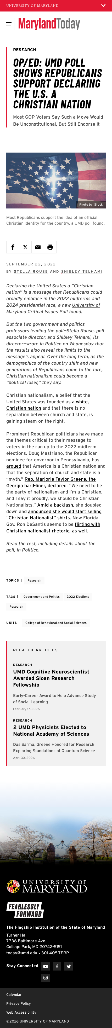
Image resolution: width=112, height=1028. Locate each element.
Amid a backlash (55, 505)
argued (13, 466)
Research (34, 580)
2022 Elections (78, 597)
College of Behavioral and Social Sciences (56, 623)
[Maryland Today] (49, 24)
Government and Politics (42, 597)
